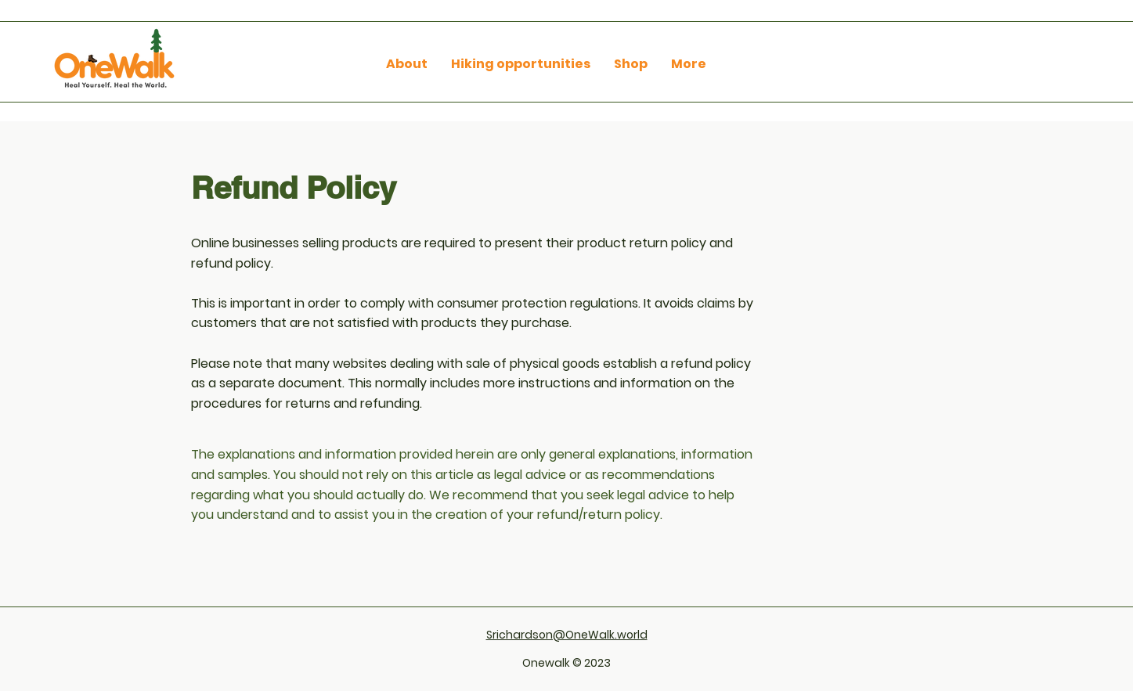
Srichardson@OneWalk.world (567, 634)
